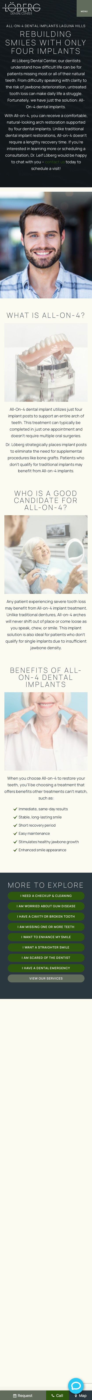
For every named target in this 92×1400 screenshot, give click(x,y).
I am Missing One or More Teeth (46, 927)
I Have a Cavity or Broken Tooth (46, 916)
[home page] (21, 8)
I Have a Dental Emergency (46, 968)
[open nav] (84, 8)
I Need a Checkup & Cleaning (46, 896)
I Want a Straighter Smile (46, 947)
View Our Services (46, 978)
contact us (55, 161)
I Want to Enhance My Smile (46, 937)
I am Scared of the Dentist (46, 958)
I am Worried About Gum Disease (46, 906)
